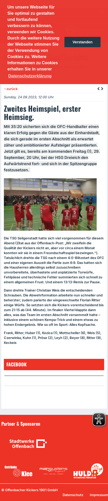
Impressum (99, 495)
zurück (11, 89)
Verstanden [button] (82, 42)
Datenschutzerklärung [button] (30, 76)
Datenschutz (73, 495)
